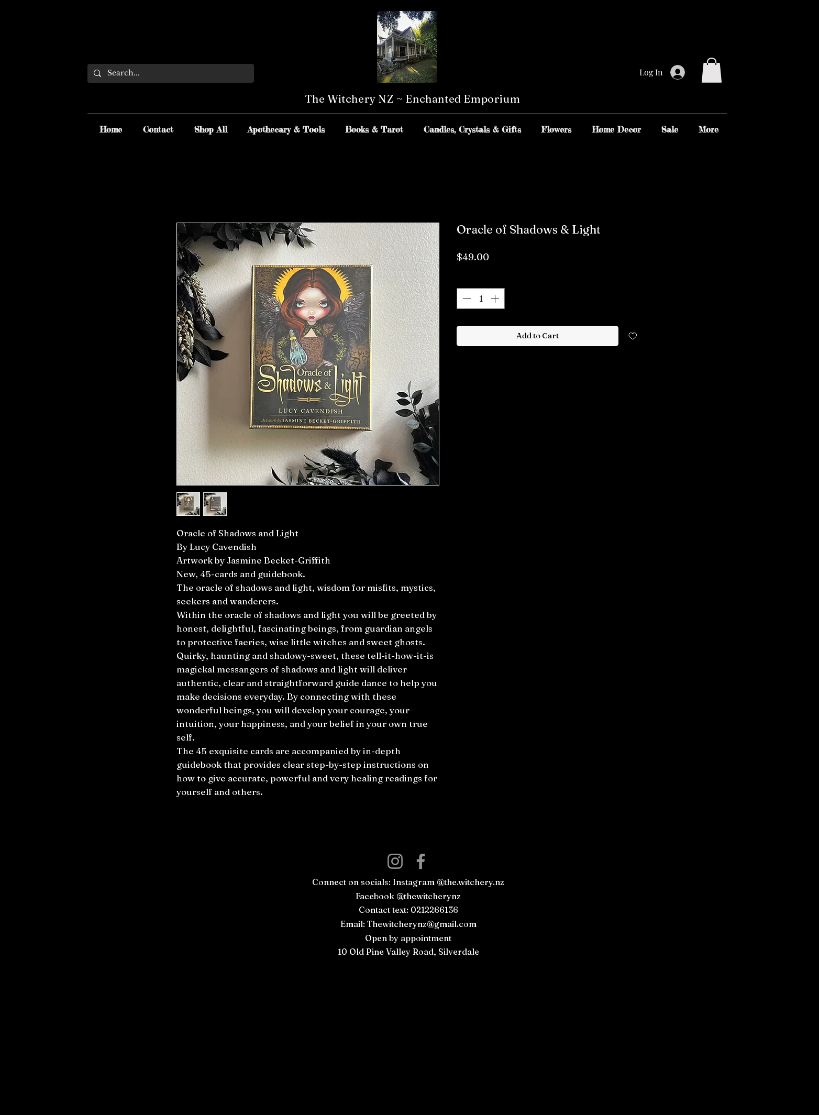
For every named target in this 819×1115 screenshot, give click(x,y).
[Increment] (496, 298)
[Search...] (169, 73)
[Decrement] (465, 298)
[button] (711, 70)
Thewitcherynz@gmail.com (422, 924)
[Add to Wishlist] (633, 336)
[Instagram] (395, 861)
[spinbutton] (481, 298)
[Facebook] (421, 861)
